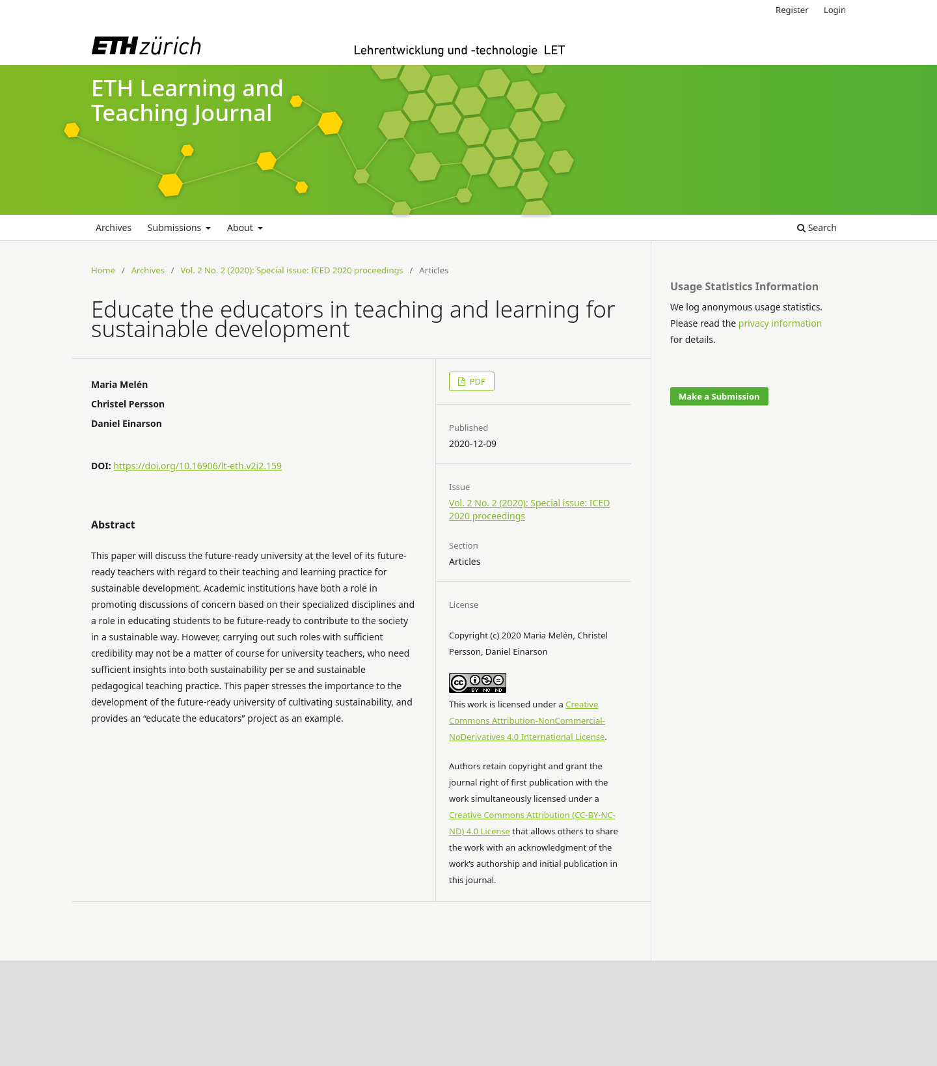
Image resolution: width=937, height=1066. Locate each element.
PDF (476, 381)
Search (817, 227)
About (241, 227)
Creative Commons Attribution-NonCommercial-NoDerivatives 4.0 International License (527, 720)
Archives (113, 227)
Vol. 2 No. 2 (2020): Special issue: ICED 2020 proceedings (292, 270)
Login (835, 10)
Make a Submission (719, 396)
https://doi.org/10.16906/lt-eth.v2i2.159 (197, 465)
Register (792, 10)
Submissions (176, 227)
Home (103, 270)
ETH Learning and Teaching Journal (187, 100)
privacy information (780, 323)
